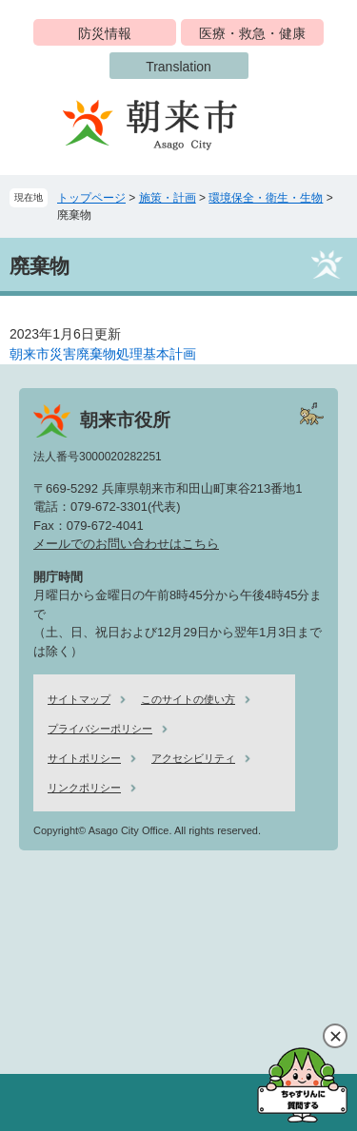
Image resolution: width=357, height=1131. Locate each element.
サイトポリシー (84, 758)
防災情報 (104, 33)
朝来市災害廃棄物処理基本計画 (103, 353)
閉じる (335, 1036)
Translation (178, 66)
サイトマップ (79, 699)
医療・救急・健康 (252, 33)
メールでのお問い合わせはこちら (126, 543)
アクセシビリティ (193, 758)
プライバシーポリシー (100, 728)
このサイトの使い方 (188, 699)
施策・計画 (167, 198)
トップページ (91, 198)
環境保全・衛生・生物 (265, 198)
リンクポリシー (84, 787)
